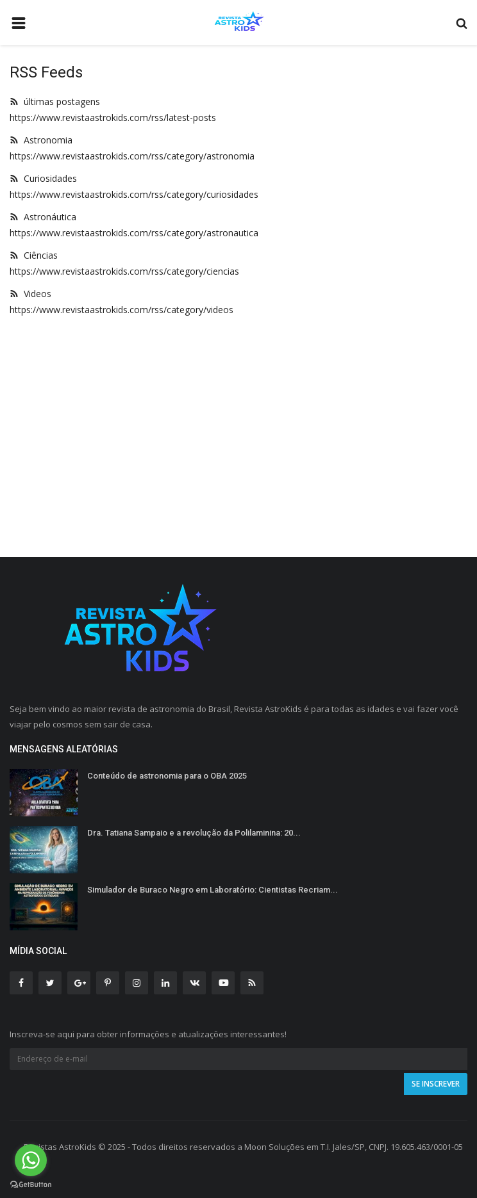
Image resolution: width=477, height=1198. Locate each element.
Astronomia (41, 140)
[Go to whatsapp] (31, 1160)
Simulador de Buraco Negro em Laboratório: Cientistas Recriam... (212, 889)
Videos (30, 293)
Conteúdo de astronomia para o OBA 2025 (167, 776)
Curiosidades (43, 178)
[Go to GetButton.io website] (30, 1185)
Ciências (34, 255)
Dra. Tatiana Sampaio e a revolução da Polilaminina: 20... (194, 833)
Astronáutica (43, 217)
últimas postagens (55, 101)
